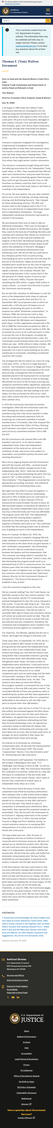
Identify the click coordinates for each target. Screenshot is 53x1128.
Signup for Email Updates (17, 986)
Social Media (12, 990)
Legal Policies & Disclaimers (26, 1059)
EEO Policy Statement (26, 1087)
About (26, 1031)
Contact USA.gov (26, 1118)
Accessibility (26, 1054)
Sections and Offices (15, 975)
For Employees (26, 1070)
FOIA (27, 1048)
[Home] (15, 14)
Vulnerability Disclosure (26, 1093)
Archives (26, 1042)
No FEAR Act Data (26, 1082)
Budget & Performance (26, 1037)
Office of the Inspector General (26, 1076)
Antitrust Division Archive (17, 980)
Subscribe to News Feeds (17, 993)
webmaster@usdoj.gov (26, 46)
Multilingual (26, 1099)
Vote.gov (26, 1104)
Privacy (26, 1065)
